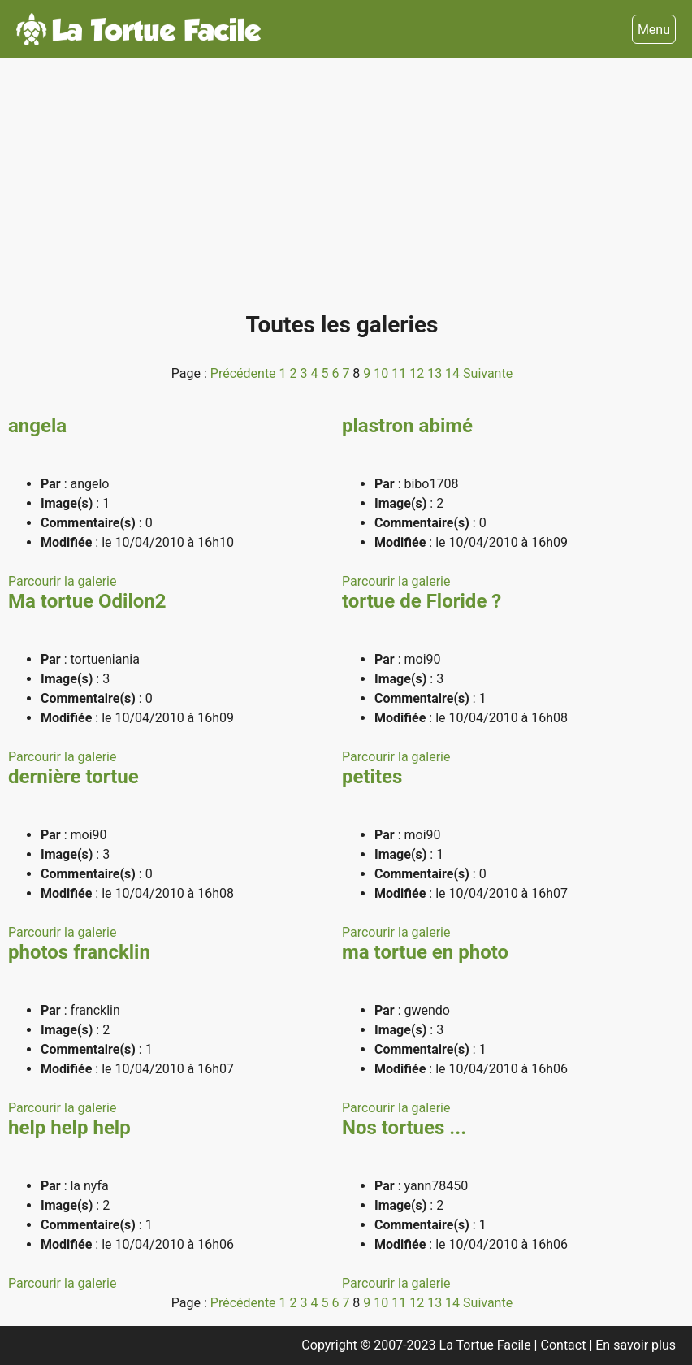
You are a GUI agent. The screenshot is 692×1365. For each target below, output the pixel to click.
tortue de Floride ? (421, 601)
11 (400, 373)
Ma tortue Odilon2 (87, 601)
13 (436, 373)
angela (37, 425)
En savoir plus (635, 1345)
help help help (69, 1127)
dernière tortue (73, 776)
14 (454, 373)
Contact (565, 1345)
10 (382, 373)
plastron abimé (407, 425)
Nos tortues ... (404, 1127)
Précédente (244, 373)
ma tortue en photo (425, 952)
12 (418, 373)
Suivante (488, 373)
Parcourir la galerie (62, 581)
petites (372, 776)
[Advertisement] (342, 192)
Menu (654, 29)
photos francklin (79, 952)
